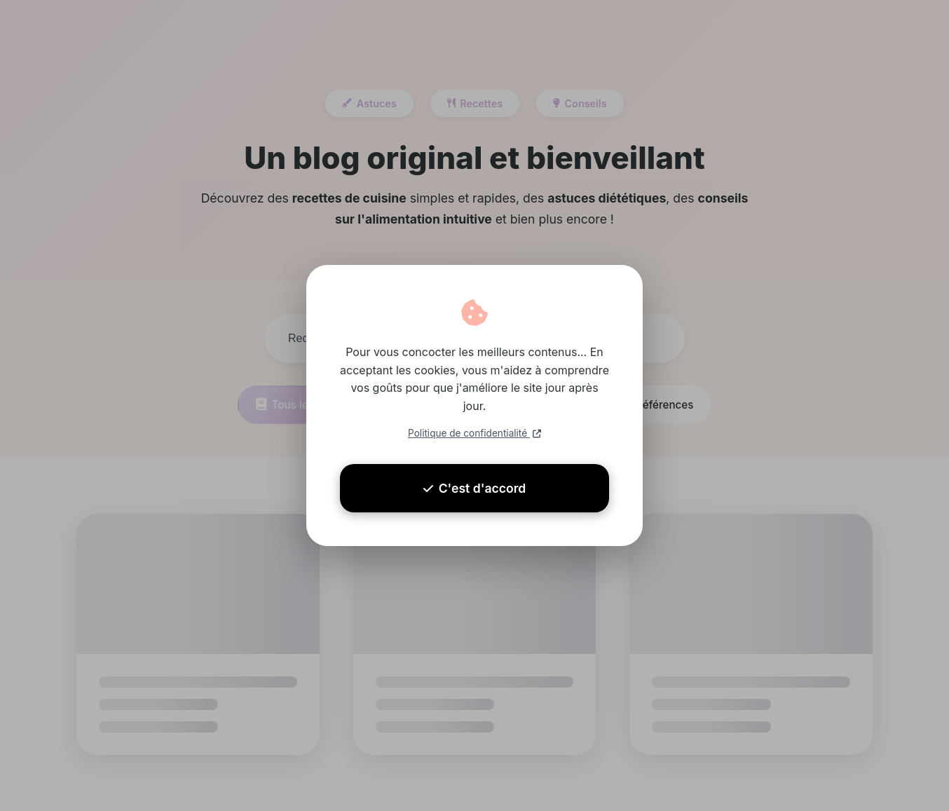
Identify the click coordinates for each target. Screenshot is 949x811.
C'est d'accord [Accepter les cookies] (474, 488)
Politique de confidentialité (474, 433)
